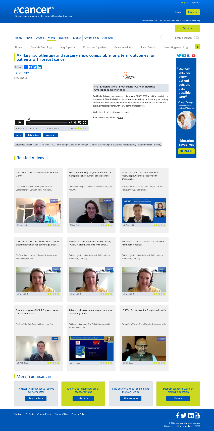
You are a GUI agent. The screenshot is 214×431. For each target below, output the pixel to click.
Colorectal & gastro (94, 47)
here (126, 112)
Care (35, 144)
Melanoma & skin (123, 47)
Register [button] (193, 12)
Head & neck (148, 47)
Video (51, 37)
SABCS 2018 (141, 96)
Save (18, 135)
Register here (36, 398)
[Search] (197, 37)
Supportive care (145, 144)
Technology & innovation (68, 144)
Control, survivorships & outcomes (106, 144)
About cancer (131, 398)
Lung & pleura (67, 47)
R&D (53, 144)
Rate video (33, 135)
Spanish (196, 2)
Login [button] (178, 12)
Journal (40, 37)
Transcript (50, 135)
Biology (84, 144)
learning (64, 37)
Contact (18, 414)
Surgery (157, 144)
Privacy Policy (78, 414)
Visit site (83, 398)
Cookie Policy (44, 414)
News (29, 37)
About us (107, 37)
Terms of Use (61, 414)
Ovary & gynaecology (176, 47)
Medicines (44, 144)
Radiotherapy (129, 144)
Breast (19, 47)
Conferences (91, 37)
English (184, 2)
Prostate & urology (41, 47)
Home (18, 37)
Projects (30, 414)
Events (77, 37)
